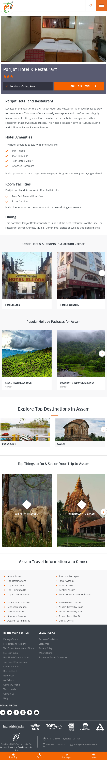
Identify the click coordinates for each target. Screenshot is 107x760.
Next (102, 273)
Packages (66, 755)
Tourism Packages (69, 576)
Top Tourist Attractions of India (18, 648)
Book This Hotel (79, 85)
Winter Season (15, 611)
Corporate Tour (11, 666)
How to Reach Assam (70, 602)
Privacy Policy (45, 648)
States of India (10, 652)
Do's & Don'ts (66, 620)
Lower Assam (66, 580)
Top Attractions (15, 585)
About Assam (14, 576)
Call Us (40, 755)
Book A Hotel (10, 671)
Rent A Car (8, 675)
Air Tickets (8, 680)
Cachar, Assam (23, 86)
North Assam (66, 585)
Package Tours (10, 639)
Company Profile (11, 684)
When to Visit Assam (18, 602)
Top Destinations (16, 580)
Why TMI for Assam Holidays (75, 594)
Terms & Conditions (48, 639)
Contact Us (8, 693)
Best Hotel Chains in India (16, 657)
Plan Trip (13, 755)
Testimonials (9, 689)
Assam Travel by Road (71, 607)
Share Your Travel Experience (53, 657)
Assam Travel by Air (70, 616)
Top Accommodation (18, 594)
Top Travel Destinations (15, 661)
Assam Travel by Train (71, 611)
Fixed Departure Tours (14, 643)
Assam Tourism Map (18, 620)
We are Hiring (45, 652)
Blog (5, 698)
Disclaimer (44, 643)
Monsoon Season (17, 607)
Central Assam (67, 590)
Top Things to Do (16, 590)
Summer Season (16, 616)
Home (94, 755)
